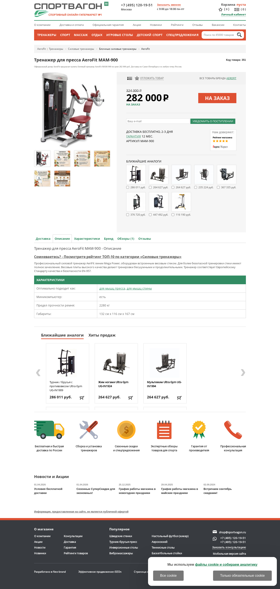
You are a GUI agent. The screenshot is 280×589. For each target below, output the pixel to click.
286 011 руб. (138, 187)
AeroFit (41, 49)
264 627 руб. (160, 187)
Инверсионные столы (123, 547)
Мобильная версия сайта (229, 554)
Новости (39, 547)
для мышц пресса (112, 288)
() (226, 9)
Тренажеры (46, 35)
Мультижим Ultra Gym (164, 384)
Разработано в (50, 572)
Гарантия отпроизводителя (199, 436)
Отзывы (197, 25)
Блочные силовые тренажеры (117, 49)
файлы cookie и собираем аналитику (226, 564)
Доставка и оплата (72, 25)
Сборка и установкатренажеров (89, 436)
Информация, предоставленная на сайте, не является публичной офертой (81, 511)
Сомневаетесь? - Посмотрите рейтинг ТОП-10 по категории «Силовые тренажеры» (108, 257)
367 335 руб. (228, 187)
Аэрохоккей (159, 542)
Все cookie (168, 575)
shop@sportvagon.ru (232, 532)
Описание (62, 239)
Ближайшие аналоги (62, 335)
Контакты (239, 25)
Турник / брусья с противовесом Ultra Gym (66, 386)
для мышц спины (139, 288)
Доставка (43, 239)
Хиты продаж (102, 335)
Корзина (228, 4)
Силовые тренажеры (81, 49)
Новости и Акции (51, 477)
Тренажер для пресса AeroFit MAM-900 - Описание (77, 248)
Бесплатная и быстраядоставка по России (49, 436)
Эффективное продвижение (99, 572)
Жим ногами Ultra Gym (113, 384)
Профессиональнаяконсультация (233, 436)
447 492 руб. (160, 214)
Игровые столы (119, 35)
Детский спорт (149, 35)
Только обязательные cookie (242, 575)
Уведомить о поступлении (213, 121)
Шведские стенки (120, 536)
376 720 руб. (138, 214)
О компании (42, 25)
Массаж (81, 35)
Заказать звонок (169, 5)
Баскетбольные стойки (167, 553)
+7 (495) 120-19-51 (137, 5)
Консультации (73, 536)
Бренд (108, 239)
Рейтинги (177, 25)
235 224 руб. (205, 187)
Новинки (156, 25)
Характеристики (87, 239)
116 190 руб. (183, 214)
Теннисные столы (163, 547)
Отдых (97, 35)
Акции (137, 25)
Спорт (65, 35)
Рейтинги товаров (76, 553)
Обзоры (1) (125, 239)
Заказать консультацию (229, 547)
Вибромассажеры (121, 553)
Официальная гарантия (108, 25)
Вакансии (218, 25)
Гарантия (133, 136)
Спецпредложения (182, 35)
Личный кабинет (233, 14)
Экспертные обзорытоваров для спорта (164, 436)
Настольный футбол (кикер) (170, 536)
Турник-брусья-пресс (123, 542)
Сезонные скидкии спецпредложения (126, 436)
